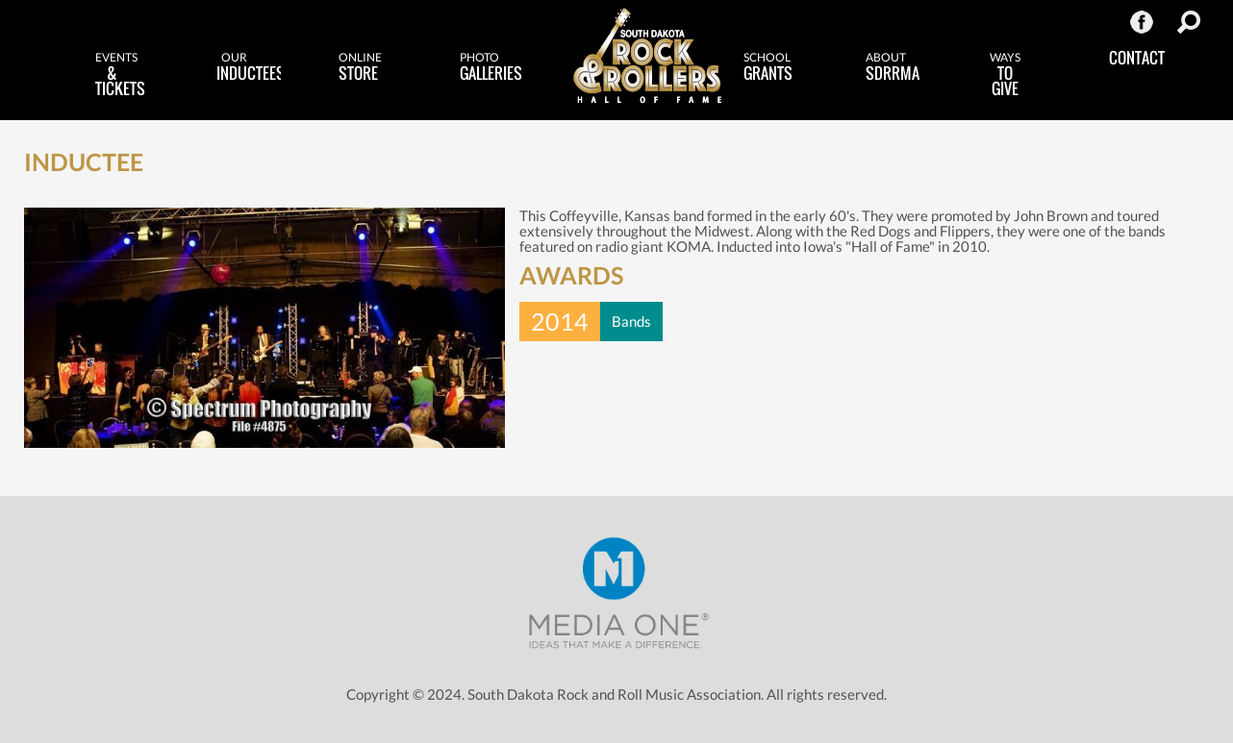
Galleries (491, 67)
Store (360, 67)
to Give (1004, 75)
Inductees (248, 67)
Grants (768, 67)
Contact (1137, 57)
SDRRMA (892, 67)
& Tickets (120, 75)
